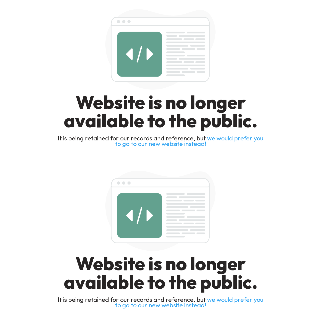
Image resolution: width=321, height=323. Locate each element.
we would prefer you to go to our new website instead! (189, 141)
